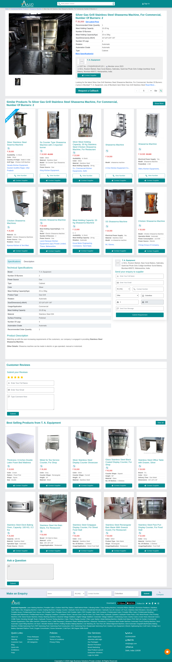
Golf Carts (146, 625)
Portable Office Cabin (129, 611)
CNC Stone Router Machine (27, 616)
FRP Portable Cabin (89, 611)
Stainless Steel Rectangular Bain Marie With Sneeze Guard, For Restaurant (118, 526)
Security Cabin (152, 609)
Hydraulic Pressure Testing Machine (51, 618)
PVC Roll (135, 618)
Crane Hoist (143, 616)
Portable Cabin (49, 607)
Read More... (151, 84)
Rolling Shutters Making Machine (71, 623)
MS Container (101, 611)
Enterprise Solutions (95, 652)
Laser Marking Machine (35, 607)
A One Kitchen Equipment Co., (117, 167)
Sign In (146, 3)
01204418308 (130, 636)
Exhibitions (15, 649)
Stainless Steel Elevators (136, 609)
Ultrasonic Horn (46, 620)
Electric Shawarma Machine (53, 219)
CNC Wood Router (142, 614)
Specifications (14, 260)
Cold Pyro (66, 627)
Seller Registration (94, 636)
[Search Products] (58, 3)
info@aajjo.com (131, 643)
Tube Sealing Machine (108, 607)
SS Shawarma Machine (116, 220)
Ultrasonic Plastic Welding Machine (77, 620)
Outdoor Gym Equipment (115, 625)
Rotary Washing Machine (47, 616)
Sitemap (14, 638)
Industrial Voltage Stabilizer (66, 616)
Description (29, 260)
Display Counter (61, 609)
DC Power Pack (98, 614)
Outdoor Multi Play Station (64, 607)
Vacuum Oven (77, 614)
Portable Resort (61, 611)
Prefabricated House (37, 614)
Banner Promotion (94, 644)
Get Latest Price (92, 21)
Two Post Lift (100, 623)
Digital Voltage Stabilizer (85, 616)
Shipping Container (51, 614)
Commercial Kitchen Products (19, 8)
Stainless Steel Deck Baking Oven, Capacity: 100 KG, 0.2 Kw (20, 526)
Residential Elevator (94, 609)
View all (161, 422)
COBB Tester (15, 618)
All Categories (32, 641)
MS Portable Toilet (48, 611)
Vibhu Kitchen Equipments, (148, 168)
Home (7, 8)
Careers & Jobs (33, 638)
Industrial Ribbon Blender (125, 607)
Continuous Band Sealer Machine (119, 620)
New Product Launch (95, 649)
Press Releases (33, 636)
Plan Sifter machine (32, 620)
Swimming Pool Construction (60, 625)
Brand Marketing (94, 646)
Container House (65, 614)
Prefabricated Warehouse (20, 614)
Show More (159, 102)
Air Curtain (143, 618)
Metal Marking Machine (109, 618)
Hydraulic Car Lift (108, 609)
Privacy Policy (55, 641)
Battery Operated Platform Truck (22, 627)
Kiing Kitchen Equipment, (49, 169)
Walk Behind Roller (81, 607)
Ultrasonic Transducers (98, 620)
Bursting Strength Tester (29, 618)
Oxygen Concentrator (41, 627)
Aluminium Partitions (143, 607)
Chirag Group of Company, (148, 244)
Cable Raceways (58, 620)
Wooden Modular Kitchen (50, 623)
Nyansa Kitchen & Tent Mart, (18, 244)
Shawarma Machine (36, 8)
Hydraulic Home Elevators (77, 609)
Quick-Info (15, 646)
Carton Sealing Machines (46, 609)
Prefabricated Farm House (32, 611)
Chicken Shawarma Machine (151, 220)
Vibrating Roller (94, 607)
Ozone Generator (56, 627)
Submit (13, 413)
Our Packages (93, 641)
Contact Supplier (90, 74)
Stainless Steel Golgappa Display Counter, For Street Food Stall (85, 526)
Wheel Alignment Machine (115, 623)
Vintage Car (156, 625)
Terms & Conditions (57, 638)
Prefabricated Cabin (114, 611)
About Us (14, 636)
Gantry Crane (133, 616)
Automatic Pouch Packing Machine (143, 620)
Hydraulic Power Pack (127, 614)
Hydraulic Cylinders (111, 614)
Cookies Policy (55, 636)
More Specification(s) (84, 53)
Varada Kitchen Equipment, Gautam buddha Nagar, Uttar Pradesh (18, 166)
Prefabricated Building (145, 611)
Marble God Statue (124, 618)
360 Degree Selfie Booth (79, 627)
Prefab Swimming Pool (26, 625)
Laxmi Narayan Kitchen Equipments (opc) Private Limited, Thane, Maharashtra (53, 242)
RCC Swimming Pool (78, 625)
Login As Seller (93, 654)
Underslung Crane (121, 616)
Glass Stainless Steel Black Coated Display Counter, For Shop (119, 461)
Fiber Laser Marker (93, 618)
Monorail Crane (153, 616)
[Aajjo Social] (146, 602)
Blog (12, 644)
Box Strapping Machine (29, 609)
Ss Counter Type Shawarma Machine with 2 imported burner (53, 144)
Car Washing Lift (89, 623)
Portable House (16, 611)
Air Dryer (37, 623)
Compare (160, 593)
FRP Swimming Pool (42, 625)
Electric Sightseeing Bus (134, 625)
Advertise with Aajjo (95, 638)
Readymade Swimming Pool (96, 625)
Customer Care (16, 641)
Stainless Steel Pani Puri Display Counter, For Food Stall (150, 526)
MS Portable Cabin (74, 611)
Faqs (13, 652)
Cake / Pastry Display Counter (75, 618)
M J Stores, (110, 244)
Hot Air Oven (87, 614)
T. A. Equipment (93, 59)
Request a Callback (88, 90)
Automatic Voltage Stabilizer (103, 616)
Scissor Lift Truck (121, 609)
